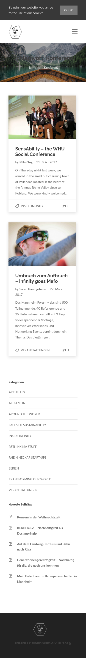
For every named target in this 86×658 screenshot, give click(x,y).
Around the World (24, 414)
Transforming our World (30, 479)
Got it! (68, 10)
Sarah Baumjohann (33, 289)
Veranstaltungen (35, 350)
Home (32, 67)
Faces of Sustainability (27, 425)
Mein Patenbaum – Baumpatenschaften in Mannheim (47, 578)
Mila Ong (26, 162)
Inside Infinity (32, 206)
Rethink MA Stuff (23, 447)
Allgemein (17, 403)
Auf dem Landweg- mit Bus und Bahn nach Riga (43, 546)
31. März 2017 (46, 162)
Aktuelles (17, 392)
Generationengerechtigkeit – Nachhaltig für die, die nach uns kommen (45, 562)
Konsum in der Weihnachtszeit (39, 517)
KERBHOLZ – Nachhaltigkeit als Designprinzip (40, 530)
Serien (14, 468)
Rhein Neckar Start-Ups (28, 457)
